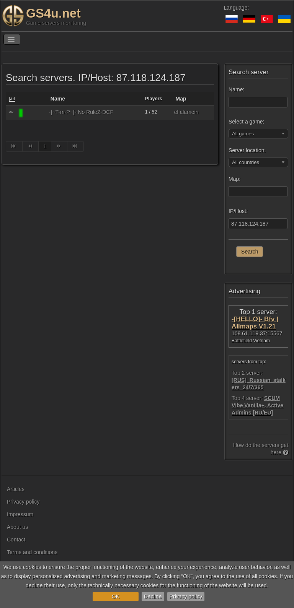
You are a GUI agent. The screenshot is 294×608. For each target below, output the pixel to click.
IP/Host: (238, 211)
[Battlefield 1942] (35, 113)
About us (17, 527)
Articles (15, 489)
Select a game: (246, 122)
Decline (153, 596)
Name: (236, 89)
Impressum (20, 514)
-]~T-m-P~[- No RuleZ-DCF (81, 112)
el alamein (186, 112)
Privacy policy (186, 596)
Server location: (247, 150)
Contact (16, 539)
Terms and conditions (32, 552)
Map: (234, 179)
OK (115, 596)
